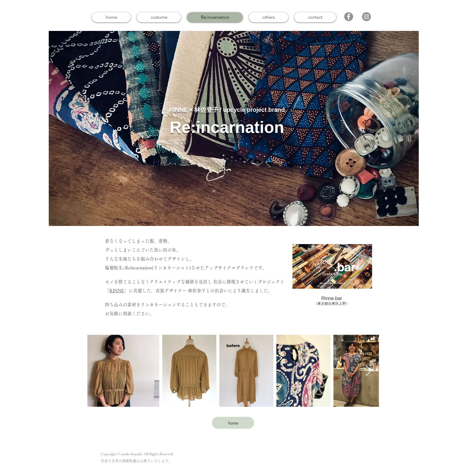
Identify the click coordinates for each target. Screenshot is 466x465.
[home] (233, 423)
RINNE (116, 290)
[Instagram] (366, 16)
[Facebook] (348, 16)
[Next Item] (368, 371)
